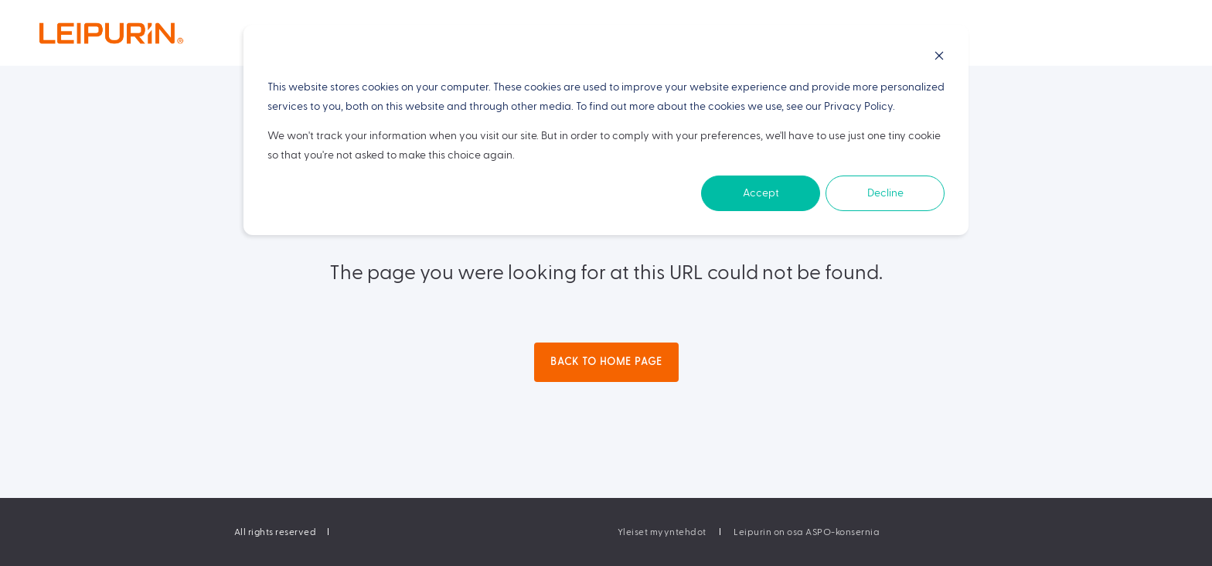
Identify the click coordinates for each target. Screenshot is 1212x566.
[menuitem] (662, 532)
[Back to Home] (142, 33)
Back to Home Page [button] (606, 362)
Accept (761, 193)
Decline (885, 193)
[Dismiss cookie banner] (939, 58)
